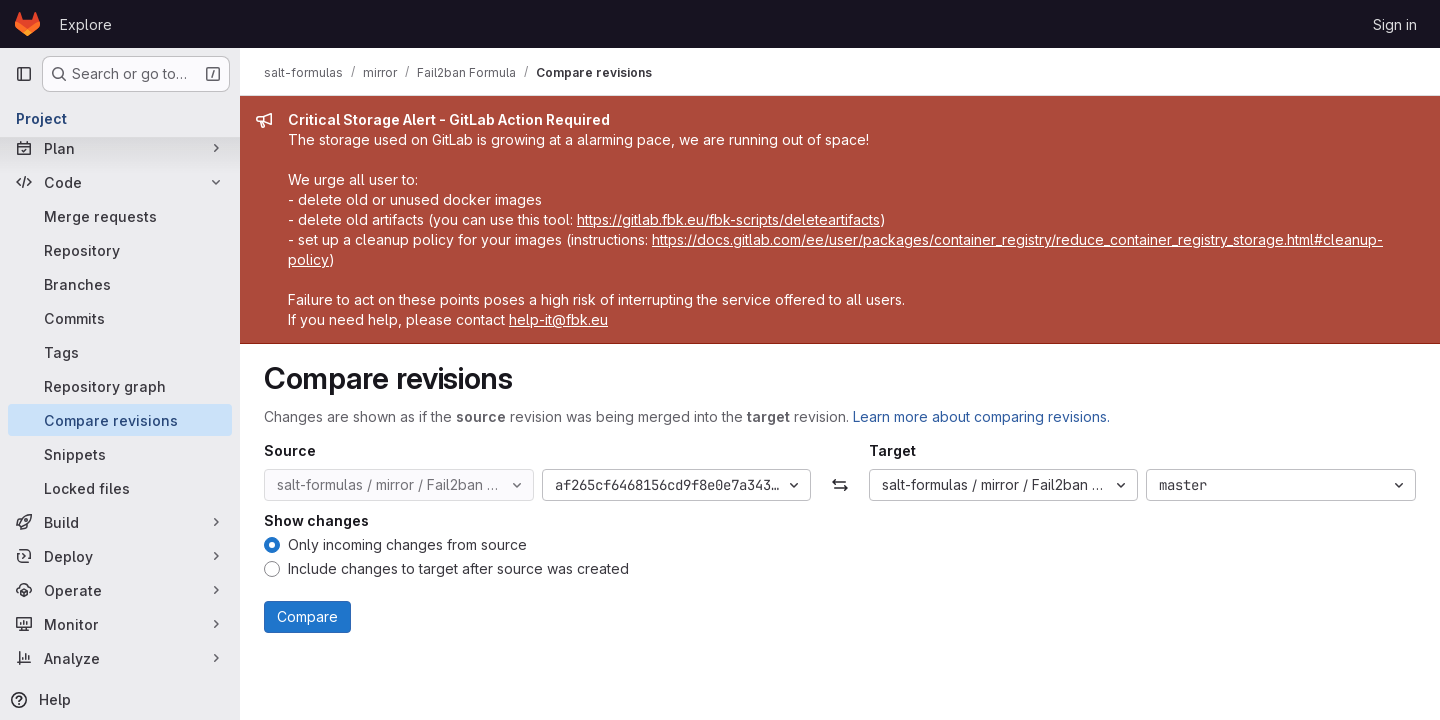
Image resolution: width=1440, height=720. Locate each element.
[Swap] (839, 485)
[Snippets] (120, 454)
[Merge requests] (120, 216)
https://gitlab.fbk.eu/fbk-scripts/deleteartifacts (728, 219)
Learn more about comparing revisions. (981, 416)
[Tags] (120, 352)
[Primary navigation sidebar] (24, 74)
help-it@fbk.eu (558, 319)
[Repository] (120, 250)
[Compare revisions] (120, 420)
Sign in (1395, 24)
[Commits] (120, 318)
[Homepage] (27, 24)
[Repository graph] (120, 386)
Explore (86, 24)
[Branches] (120, 284)
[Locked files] (120, 488)
